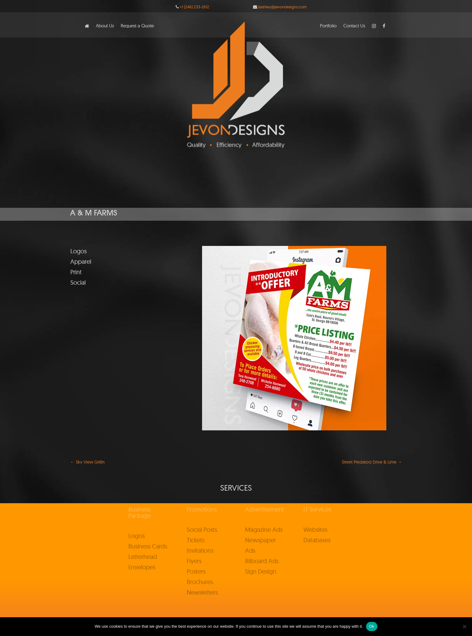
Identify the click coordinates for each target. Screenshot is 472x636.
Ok (371, 626)
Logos (78, 251)
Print (76, 272)
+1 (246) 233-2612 (194, 6)
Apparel (80, 261)
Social (78, 282)
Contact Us (354, 26)
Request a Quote (137, 26)
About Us (105, 26)
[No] (464, 626)
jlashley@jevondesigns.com (282, 6)
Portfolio (328, 26)
